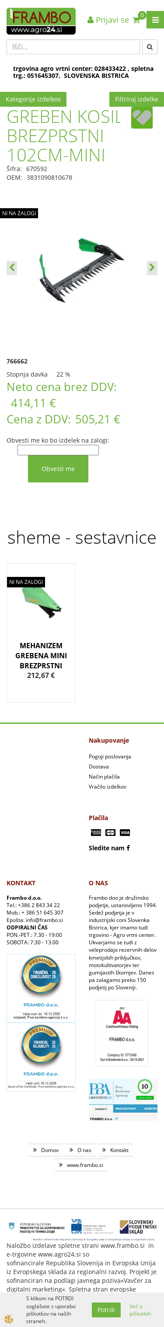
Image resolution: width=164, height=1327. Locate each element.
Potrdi (106, 1310)
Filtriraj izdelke (136, 99)
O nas (84, 1150)
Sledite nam (107, 848)
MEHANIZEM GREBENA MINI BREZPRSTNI (41, 655)
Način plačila (104, 776)
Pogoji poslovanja (110, 756)
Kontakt (119, 1150)
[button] (152, 268)
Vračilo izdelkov (107, 786)
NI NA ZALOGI (19, 213)
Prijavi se (108, 19)
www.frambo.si (85, 1165)
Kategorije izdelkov (33, 99)
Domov (50, 1150)
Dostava (99, 766)
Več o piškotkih (140, 1310)
